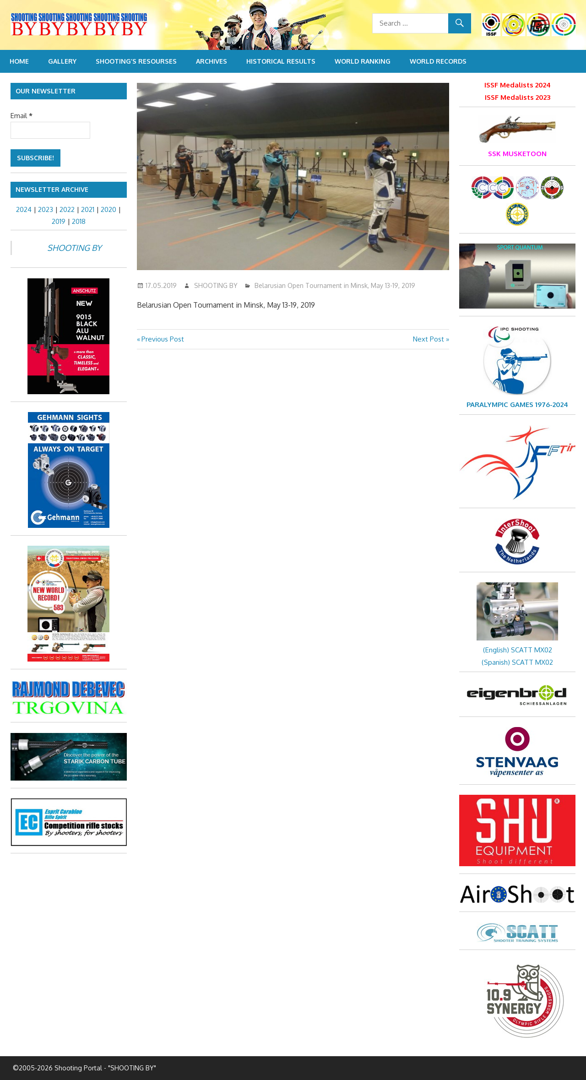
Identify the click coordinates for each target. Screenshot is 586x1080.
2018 (79, 221)
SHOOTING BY (216, 285)
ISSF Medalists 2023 (517, 97)
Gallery (62, 61)
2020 (108, 209)
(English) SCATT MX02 (517, 650)
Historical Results (280, 61)
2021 (87, 209)
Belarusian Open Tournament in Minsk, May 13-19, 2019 (335, 285)
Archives (211, 61)
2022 (67, 209)
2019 (58, 221)
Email (22, 115)
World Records (438, 61)
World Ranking (363, 61)
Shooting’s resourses (136, 61)
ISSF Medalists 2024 (517, 85)
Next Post (428, 339)
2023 (45, 209)
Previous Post (162, 339)
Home (19, 61)
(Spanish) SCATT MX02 (517, 662)
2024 (24, 209)
